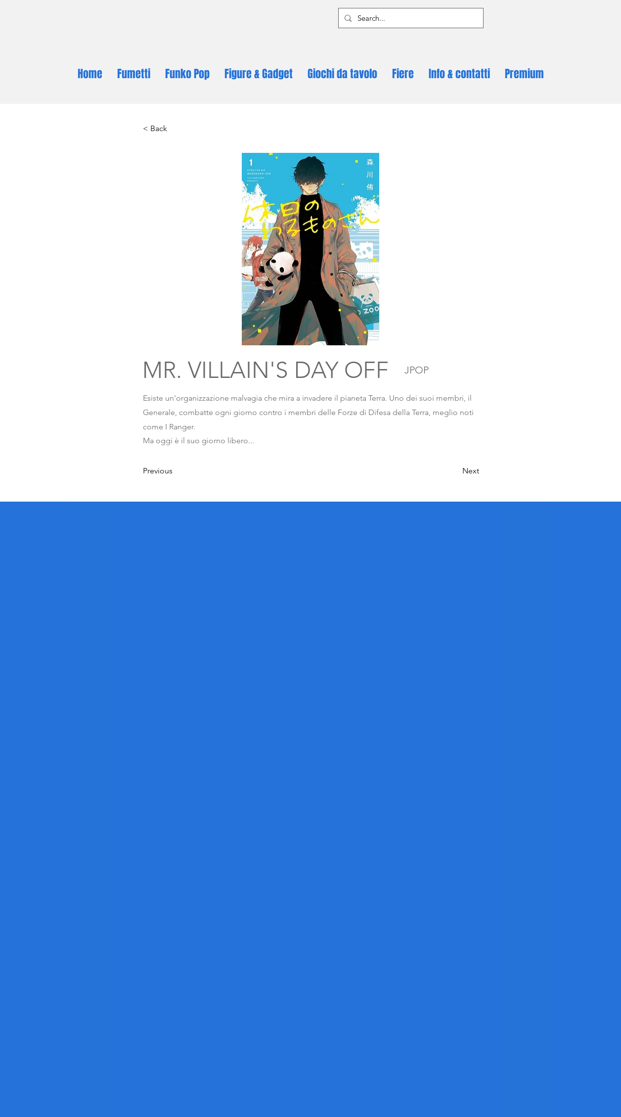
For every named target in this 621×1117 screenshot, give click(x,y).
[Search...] (409, 18)
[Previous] (175, 471)
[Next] (454, 471)
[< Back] (175, 129)
